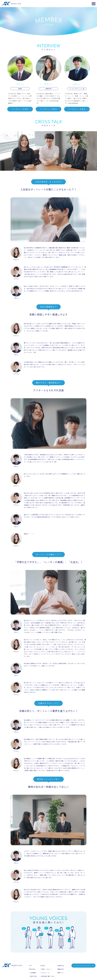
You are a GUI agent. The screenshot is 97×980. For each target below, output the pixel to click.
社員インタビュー (47, 969)
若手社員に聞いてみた (48, 976)
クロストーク (46, 973)
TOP (31, 965)
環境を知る (62, 969)
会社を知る (33, 969)
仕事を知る (62, 965)
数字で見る (34, 976)
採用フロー (62, 973)
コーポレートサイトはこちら (84, 965)
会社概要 (33, 973)
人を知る (44, 965)
